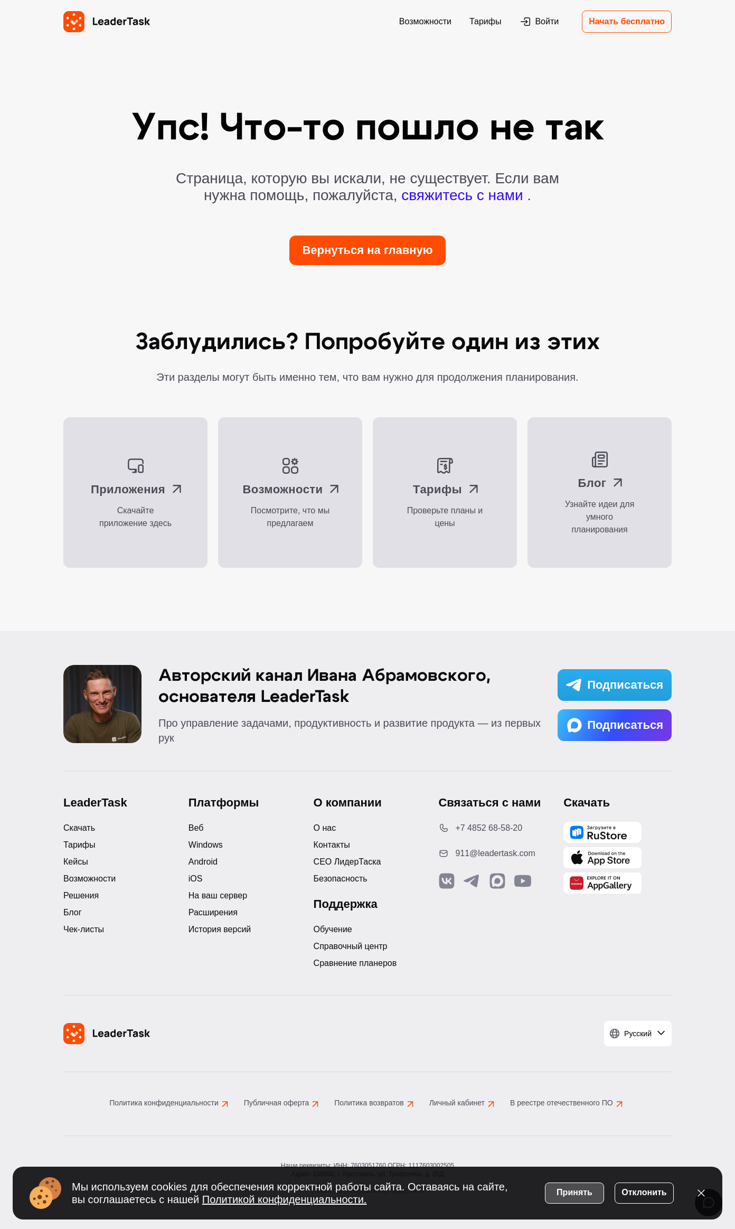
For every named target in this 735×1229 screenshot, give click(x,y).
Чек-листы (83, 929)
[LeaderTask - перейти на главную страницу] (106, 21)
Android (203, 861)
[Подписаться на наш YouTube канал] (522, 881)
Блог (72, 912)
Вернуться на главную (367, 250)
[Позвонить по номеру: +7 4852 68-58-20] (492, 828)
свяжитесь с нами (464, 195)
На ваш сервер (218, 895)
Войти (539, 21)
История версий (220, 929)
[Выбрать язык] (638, 1033)
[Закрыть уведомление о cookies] (701, 1192)
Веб (196, 827)
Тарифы (485, 21)
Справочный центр (351, 946)
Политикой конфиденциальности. (284, 1198)
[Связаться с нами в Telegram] (472, 881)
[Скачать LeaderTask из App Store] (602, 857)
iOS (196, 878)
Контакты (332, 844)
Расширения (213, 912)
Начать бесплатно (627, 21)
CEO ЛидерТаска (347, 861)
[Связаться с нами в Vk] (446, 881)
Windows (206, 844)
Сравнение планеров (355, 963)
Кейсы (75, 861)
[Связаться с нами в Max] (497, 881)
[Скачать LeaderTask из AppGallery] (602, 832)
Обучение (333, 929)
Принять (574, 1191)
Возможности (425, 21)
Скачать (79, 827)
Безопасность (341, 878)
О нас (325, 827)
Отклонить (643, 1191)
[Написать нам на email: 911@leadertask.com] (492, 853)
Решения (81, 895)
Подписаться (614, 685)
